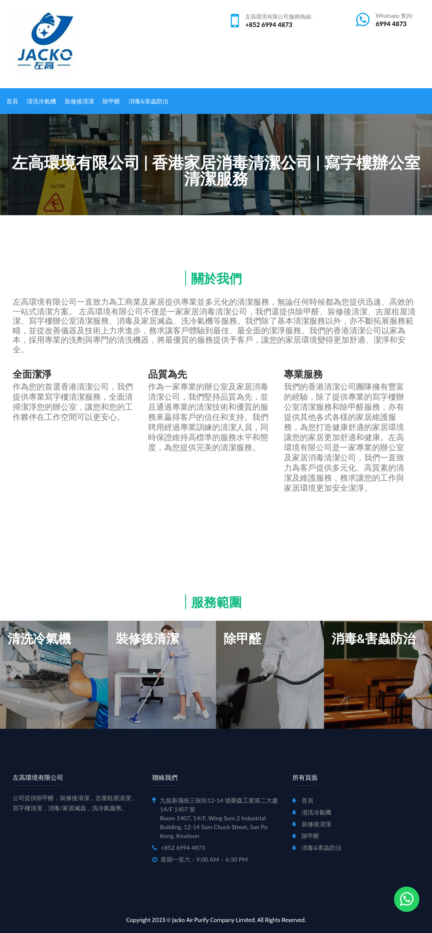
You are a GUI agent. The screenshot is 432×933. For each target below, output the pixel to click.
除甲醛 (111, 101)
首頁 (12, 101)
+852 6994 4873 (268, 24)
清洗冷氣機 (41, 101)
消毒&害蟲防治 (148, 101)
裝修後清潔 (79, 101)
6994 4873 (391, 23)
